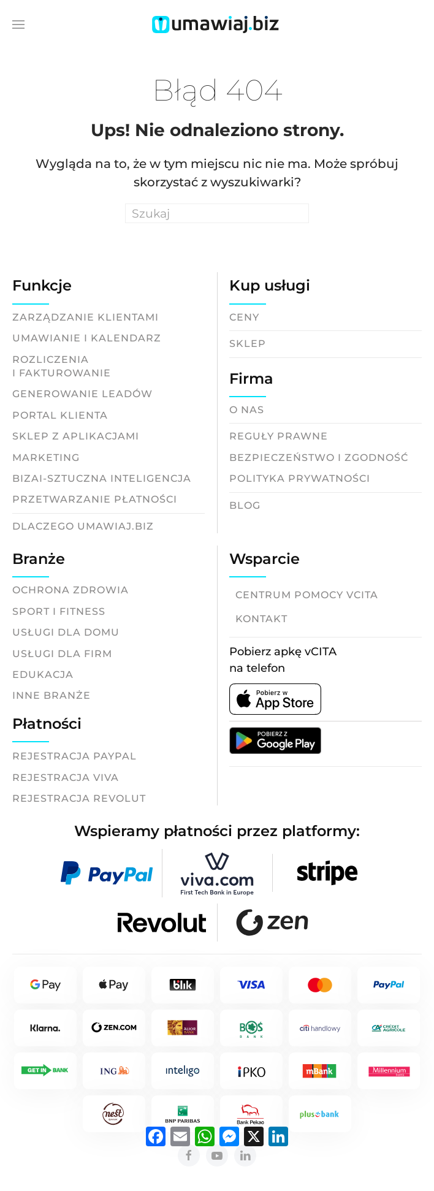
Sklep (247, 343)
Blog (245, 505)
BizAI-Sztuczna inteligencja (101, 478)
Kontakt (261, 619)
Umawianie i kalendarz (86, 338)
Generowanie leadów (82, 394)
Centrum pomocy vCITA (306, 595)
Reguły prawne (278, 436)
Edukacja (43, 674)
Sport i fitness (58, 611)
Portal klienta (60, 415)
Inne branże (51, 695)
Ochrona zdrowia (70, 590)
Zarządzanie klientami (85, 317)
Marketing (46, 457)
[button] (18, 24)
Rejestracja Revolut (79, 798)
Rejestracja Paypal (74, 756)
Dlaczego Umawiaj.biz (83, 526)
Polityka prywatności (299, 478)
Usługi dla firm (62, 654)
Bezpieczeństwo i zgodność (318, 457)
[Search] (217, 213)
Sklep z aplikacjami (75, 436)
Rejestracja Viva (65, 777)
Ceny (244, 317)
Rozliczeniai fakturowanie (61, 366)
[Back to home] (217, 24)
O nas (246, 410)
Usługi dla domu (66, 632)
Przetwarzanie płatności (94, 499)
